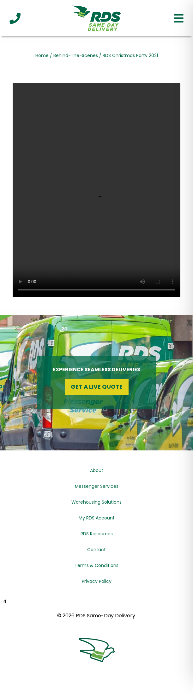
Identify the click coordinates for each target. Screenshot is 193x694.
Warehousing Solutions (96, 502)
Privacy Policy (97, 581)
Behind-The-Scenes (75, 55)
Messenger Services (96, 486)
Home (42, 55)
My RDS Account (97, 518)
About (96, 470)
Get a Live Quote (97, 387)
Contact (96, 549)
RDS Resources (97, 534)
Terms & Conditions (96, 565)
